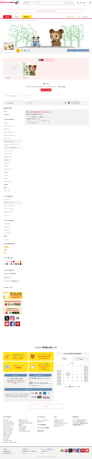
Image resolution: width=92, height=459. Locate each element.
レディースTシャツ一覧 (8, 424)
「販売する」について (59, 421)
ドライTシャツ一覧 (7, 421)
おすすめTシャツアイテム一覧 (9, 442)
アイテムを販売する (41, 424)
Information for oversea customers (46, 11)
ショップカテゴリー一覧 (24, 431)
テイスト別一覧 (22, 427)
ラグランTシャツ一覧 (8, 427)
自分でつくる (40, 421)
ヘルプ (78, 17)
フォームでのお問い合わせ (79, 421)
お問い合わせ (86, 17)
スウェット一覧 (6, 435)
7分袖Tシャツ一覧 (7, 434)
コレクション (83, 51)
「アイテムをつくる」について (61, 423)
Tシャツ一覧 (6, 420)
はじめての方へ (40, 431)
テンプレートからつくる (42, 420)
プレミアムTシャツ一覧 (8, 423)
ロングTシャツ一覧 (7, 432)
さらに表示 (6, 215)
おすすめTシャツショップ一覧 (25, 423)
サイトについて (57, 426)
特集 (29, 123)
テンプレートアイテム (27, 96)
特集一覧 (21, 424)
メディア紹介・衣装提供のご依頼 (80, 423)
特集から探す (9, 287)
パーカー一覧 (6, 437)
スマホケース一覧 (7, 440)
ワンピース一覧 (6, 426)
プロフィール (72, 51)
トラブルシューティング (59, 424)
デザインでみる (84, 102)
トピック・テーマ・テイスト (34, 121)
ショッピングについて (59, 420)
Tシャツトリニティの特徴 (43, 427)
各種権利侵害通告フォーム (79, 424)
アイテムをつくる (41, 416)
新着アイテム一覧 (23, 420)
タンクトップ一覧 (7, 431)
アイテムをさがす (7, 416)
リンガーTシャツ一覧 (8, 429)
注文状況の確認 (71, 4)
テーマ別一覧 (22, 429)
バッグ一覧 (5, 439)
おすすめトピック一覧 (24, 421)
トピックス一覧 (22, 426)
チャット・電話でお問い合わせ (80, 420)
